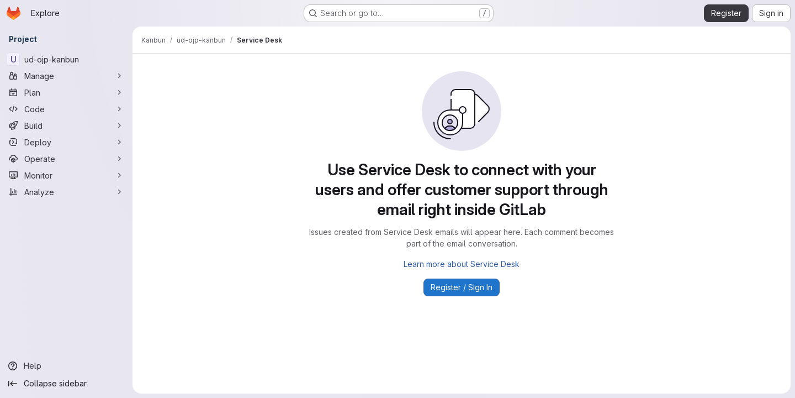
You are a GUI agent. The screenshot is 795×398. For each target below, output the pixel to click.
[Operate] (66, 158)
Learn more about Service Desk (462, 264)
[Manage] (66, 75)
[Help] (66, 366)
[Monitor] (66, 175)
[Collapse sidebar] (66, 383)
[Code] (66, 109)
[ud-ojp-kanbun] (66, 59)
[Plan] (66, 92)
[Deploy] (66, 142)
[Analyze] (66, 192)
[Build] (66, 125)
